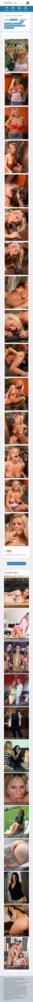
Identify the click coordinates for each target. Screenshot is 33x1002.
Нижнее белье (9, 26)
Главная (7, 9)
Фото (19, 9)
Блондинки (8, 23)
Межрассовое (17, 23)
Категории (13, 9)
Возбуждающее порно (10, 980)
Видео (26, 9)
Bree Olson (13, 20)
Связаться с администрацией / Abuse (14, 978)
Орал (16, 26)
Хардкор (22, 26)
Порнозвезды (9, 28)
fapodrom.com (9, 3)
